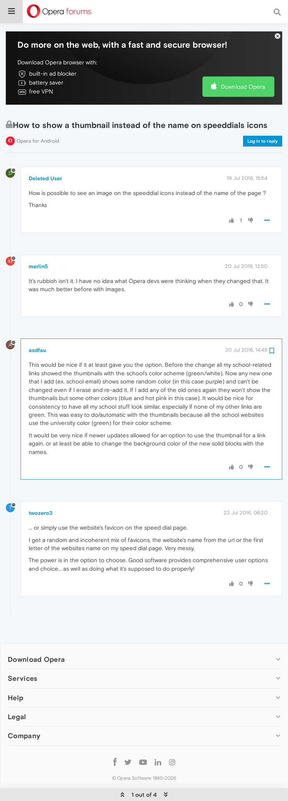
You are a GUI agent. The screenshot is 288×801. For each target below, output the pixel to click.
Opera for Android (38, 117)
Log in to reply (262, 117)
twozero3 (40, 489)
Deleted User (45, 155)
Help (15, 674)
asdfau (37, 326)
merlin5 (38, 243)
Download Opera (243, 63)
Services (22, 655)
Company (24, 712)
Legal (17, 693)
